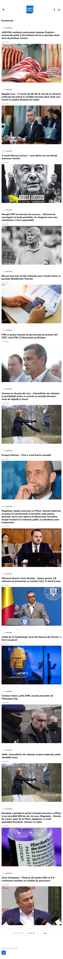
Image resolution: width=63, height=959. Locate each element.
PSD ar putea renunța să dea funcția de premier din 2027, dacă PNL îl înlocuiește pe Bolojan (30, 336)
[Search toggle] (59, 9)
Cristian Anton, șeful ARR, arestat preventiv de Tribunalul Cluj (27, 697)
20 (31, 933)
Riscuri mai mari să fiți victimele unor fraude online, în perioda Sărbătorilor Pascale (31, 277)
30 (33, 933)
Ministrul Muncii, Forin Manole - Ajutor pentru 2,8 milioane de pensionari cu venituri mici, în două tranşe (31, 580)
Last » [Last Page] (45, 933)
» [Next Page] (38, 933)
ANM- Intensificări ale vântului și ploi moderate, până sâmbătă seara (31, 756)
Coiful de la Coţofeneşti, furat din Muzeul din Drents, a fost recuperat (31, 638)
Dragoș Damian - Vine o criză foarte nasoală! (27, 455)
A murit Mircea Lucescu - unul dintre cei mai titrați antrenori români (29, 157)
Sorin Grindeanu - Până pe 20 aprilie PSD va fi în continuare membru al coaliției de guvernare (28, 879)
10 (28, 933)
